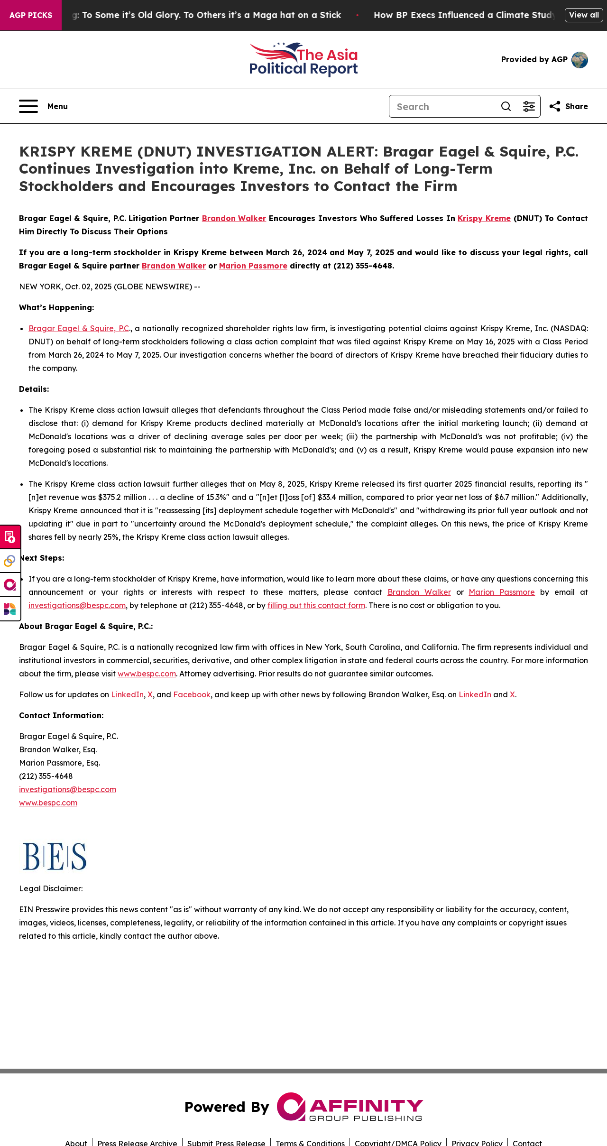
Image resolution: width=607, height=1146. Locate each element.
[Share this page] (568, 106)
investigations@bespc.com (77, 605)
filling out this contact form (316, 605)
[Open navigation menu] (43, 106)
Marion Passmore (502, 592)
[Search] (442, 106)
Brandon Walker (419, 592)
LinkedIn (127, 694)
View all (584, 14)
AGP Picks (30, 15)
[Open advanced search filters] (528, 106)
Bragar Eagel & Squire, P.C (78, 328)
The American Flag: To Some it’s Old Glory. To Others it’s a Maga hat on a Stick (184, 14)
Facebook (192, 694)
